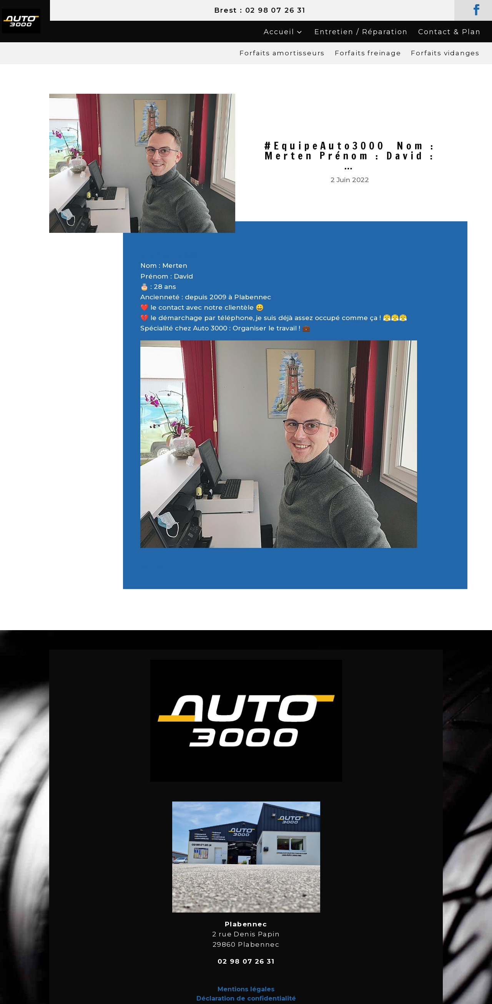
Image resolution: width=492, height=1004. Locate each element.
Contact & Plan (449, 32)
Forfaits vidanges (445, 53)
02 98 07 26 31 (275, 10)
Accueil (279, 32)
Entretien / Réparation (361, 32)
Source (152, 566)
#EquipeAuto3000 (170, 255)
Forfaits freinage (368, 53)
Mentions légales (246, 989)
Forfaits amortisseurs (282, 53)
